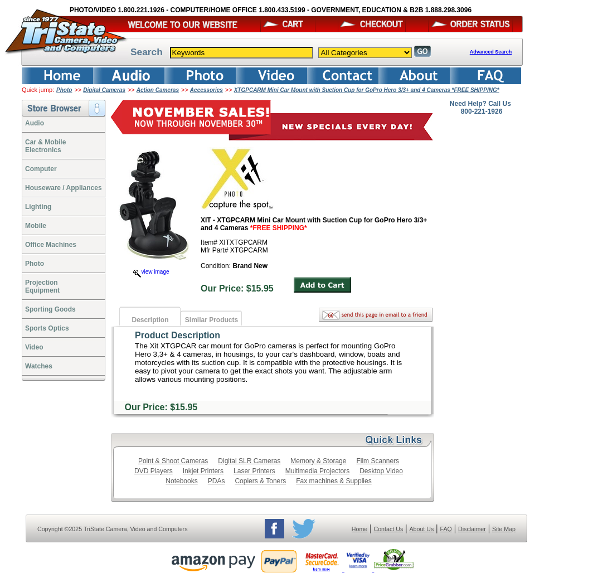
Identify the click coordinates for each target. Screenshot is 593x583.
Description (150, 320)
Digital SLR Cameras (249, 461)
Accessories (206, 90)
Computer (41, 169)
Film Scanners (377, 461)
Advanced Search (491, 52)
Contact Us (389, 529)
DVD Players (153, 471)
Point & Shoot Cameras (173, 461)
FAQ (445, 529)
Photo (64, 90)
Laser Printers (254, 471)
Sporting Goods (50, 309)
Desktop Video (381, 471)
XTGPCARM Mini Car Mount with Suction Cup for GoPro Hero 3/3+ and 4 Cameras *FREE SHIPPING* (366, 90)
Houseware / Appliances (63, 188)
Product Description (177, 335)
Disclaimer (472, 529)
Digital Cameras (104, 90)
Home (359, 529)
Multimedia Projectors (317, 471)
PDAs (216, 481)
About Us (421, 529)
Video (34, 347)
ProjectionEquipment (42, 286)
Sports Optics (47, 328)
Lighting (38, 207)
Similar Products (211, 320)
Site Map (504, 529)
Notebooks (181, 481)
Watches (38, 366)
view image (151, 272)
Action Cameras (158, 90)
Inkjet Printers (203, 471)
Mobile (35, 226)
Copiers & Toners (260, 481)
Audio (34, 123)
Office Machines (50, 245)
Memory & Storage (318, 461)
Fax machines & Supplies (333, 481)
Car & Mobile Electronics (45, 146)
